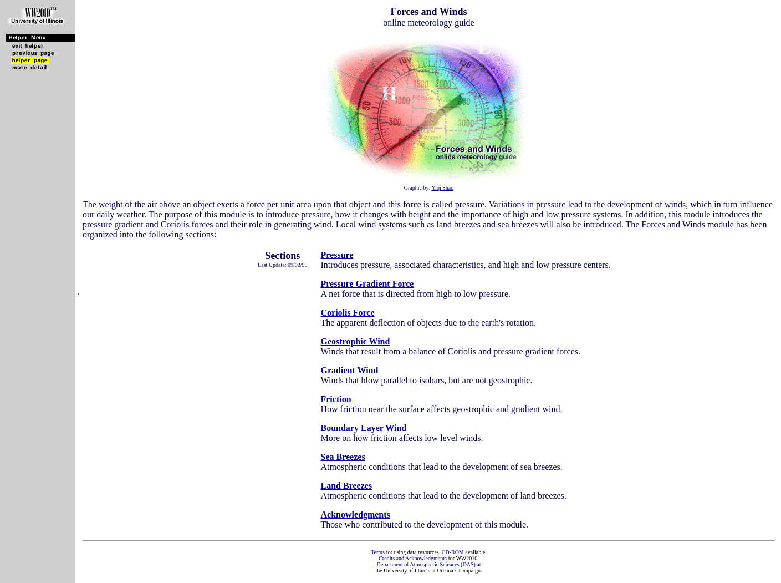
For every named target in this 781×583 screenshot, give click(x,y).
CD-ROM (453, 552)
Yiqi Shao (442, 188)
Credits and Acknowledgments (413, 558)
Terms (378, 552)
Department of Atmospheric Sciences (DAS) (425, 564)
